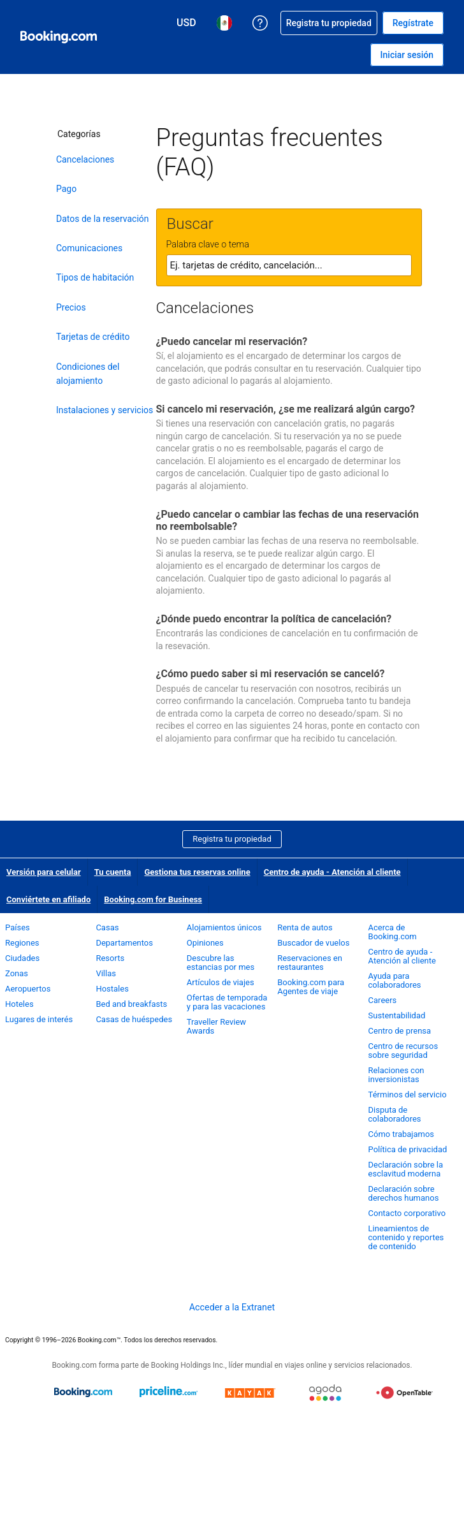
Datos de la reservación (102, 219)
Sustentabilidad (397, 1015)
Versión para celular (43, 872)
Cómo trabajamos (401, 1134)
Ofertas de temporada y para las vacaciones (227, 1002)
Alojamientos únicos (224, 927)
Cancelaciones (85, 159)
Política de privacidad (407, 1149)
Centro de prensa (399, 1031)
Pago (66, 189)
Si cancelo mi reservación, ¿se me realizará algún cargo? (286, 409)
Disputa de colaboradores (394, 1114)
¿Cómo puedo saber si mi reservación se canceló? (270, 674)
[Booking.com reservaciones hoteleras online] (58, 37)
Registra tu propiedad (232, 839)
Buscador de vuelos (313, 943)
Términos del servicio (407, 1094)
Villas (106, 973)
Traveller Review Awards (216, 1026)
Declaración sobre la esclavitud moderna (406, 1169)
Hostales (112, 988)
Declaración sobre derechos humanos (403, 1193)
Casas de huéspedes (134, 1019)
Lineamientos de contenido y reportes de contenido (406, 1237)
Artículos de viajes (220, 982)
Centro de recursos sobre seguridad (403, 1050)
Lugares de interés (39, 1019)
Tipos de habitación (95, 277)
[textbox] (289, 265)
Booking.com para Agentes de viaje (310, 987)
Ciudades (22, 958)
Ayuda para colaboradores (394, 980)
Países (17, 927)
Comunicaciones (89, 248)
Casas (107, 927)
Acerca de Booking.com (392, 932)
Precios (71, 307)
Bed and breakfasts (131, 1004)
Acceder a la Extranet (232, 1307)
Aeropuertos (27, 988)
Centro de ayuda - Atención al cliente (332, 872)
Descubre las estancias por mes (220, 962)
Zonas (16, 973)
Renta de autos (305, 927)
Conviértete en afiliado (48, 899)
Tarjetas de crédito (93, 337)
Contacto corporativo (407, 1213)
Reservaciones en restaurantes (309, 962)
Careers (382, 1000)
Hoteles (19, 1004)
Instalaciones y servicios (104, 410)
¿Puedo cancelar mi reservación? (232, 341)
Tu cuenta (112, 872)
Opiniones (205, 943)
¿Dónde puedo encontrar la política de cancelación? (274, 619)
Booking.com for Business (153, 899)
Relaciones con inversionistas (396, 1075)
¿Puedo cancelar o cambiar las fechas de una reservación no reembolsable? (287, 520)
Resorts (110, 958)
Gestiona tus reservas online (197, 872)
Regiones (22, 943)
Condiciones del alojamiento (87, 374)
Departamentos (124, 943)
